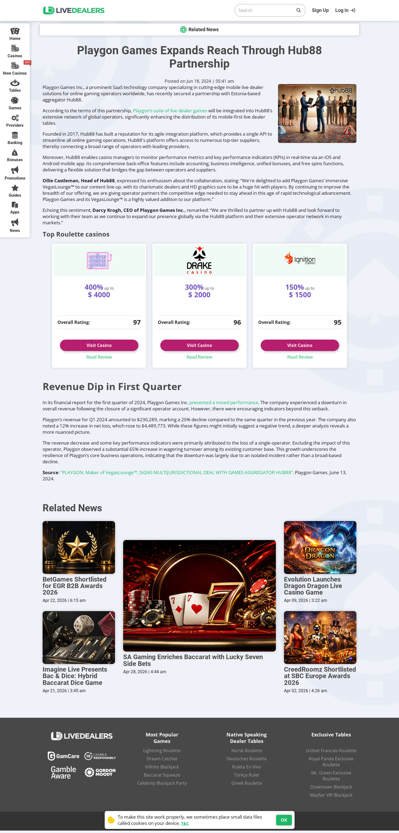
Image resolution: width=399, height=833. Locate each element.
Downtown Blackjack (331, 789)
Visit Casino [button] (199, 345)
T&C (185, 823)
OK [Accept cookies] (284, 820)
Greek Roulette (246, 786)
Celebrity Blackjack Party (162, 786)
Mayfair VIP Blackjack (331, 797)
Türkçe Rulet (246, 777)
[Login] (345, 10)
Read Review (99, 357)
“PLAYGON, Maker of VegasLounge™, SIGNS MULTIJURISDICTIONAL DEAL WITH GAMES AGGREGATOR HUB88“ (176, 472)
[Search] (266, 10)
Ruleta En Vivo (246, 769)
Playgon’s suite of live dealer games (170, 110)
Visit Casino (99, 345)
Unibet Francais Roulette (331, 753)
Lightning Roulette (162, 753)
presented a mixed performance (223, 402)
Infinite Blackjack (162, 769)
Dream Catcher (162, 761)
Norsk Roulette (246, 753)
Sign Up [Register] (320, 10)
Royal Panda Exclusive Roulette (331, 764)
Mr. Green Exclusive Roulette (331, 778)
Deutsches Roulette (246, 761)
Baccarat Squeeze (162, 777)
